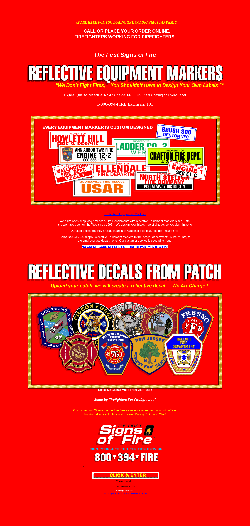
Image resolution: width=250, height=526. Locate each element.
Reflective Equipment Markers (125, 214)
